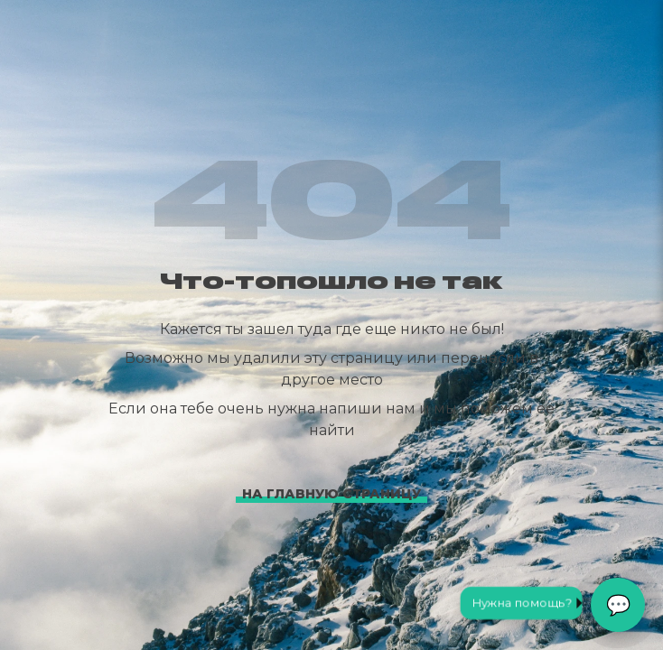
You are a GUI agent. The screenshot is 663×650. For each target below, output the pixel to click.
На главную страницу (331, 494)
